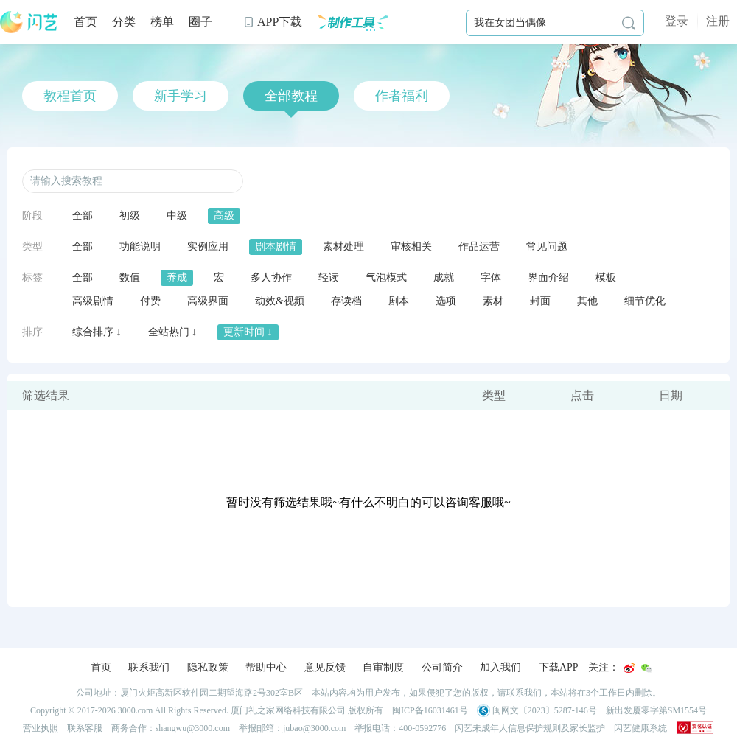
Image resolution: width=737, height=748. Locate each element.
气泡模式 (386, 277)
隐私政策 (207, 667)
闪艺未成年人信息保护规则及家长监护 (530, 728)
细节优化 (645, 301)
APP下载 (272, 21)
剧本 (398, 301)
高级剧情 (92, 301)
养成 (177, 277)
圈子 (200, 21)
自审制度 (383, 667)
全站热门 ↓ (173, 332)
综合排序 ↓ (97, 332)
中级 (177, 215)
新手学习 (180, 95)
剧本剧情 (275, 246)
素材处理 (343, 246)
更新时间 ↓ (248, 332)
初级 (129, 215)
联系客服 (84, 728)
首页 (85, 21)
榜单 (162, 21)
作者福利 (401, 95)
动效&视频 (279, 301)
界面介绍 (548, 277)
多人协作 (271, 277)
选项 (446, 301)
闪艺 (29, 22)
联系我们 (149, 667)
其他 (587, 301)
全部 (82, 215)
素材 (493, 301)
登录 (676, 21)
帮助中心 (266, 667)
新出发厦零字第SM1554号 (656, 710)
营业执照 (40, 728)
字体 (491, 277)
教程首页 (70, 95)
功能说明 (140, 246)
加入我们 (500, 667)
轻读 (328, 277)
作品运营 (479, 246)
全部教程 (291, 95)
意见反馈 (325, 667)
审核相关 (411, 246)
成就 (443, 277)
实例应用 (207, 246)
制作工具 (352, 22)
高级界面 (207, 301)
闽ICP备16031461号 (430, 710)
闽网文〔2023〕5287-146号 (537, 710)
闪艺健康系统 (640, 728)
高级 (224, 215)
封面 (540, 301)
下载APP (559, 667)
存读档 (346, 301)
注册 (718, 21)
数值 (129, 277)
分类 (124, 21)
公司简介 (442, 667)
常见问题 (546, 246)
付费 (150, 301)
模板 (605, 277)
